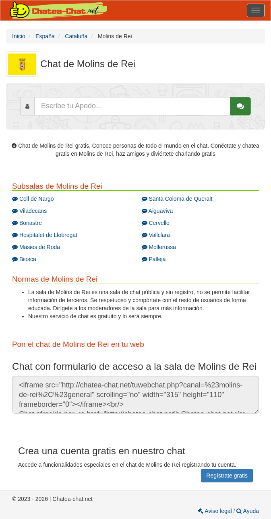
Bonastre (27, 223)
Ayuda (247, 511)
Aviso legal (215, 511)
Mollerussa (159, 247)
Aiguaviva (157, 211)
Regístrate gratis (227, 475)
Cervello (156, 223)
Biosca (24, 259)
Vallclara (156, 235)
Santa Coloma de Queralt (177, 199)
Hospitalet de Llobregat (44, 235)
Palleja (154, 259)
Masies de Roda (36, 247)
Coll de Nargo (33, 199)
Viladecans (29, 211)
